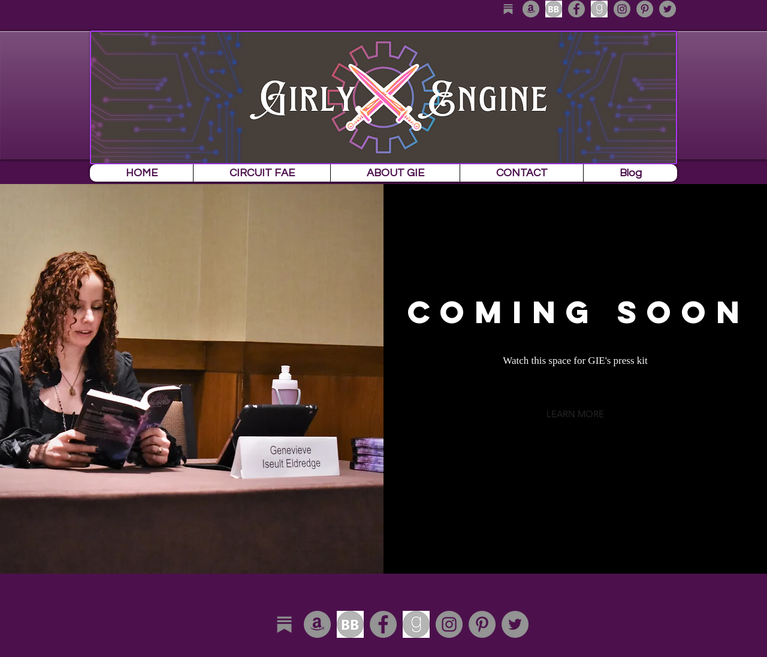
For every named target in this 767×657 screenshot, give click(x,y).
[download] (553, 9)
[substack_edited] (508, 9)
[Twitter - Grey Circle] (667, 9)
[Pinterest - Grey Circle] (644, 9)
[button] (575, 414)
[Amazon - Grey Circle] (531, 9)
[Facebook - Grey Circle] (576, 9)
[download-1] (599, 9)
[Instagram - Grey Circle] (622, 9)
